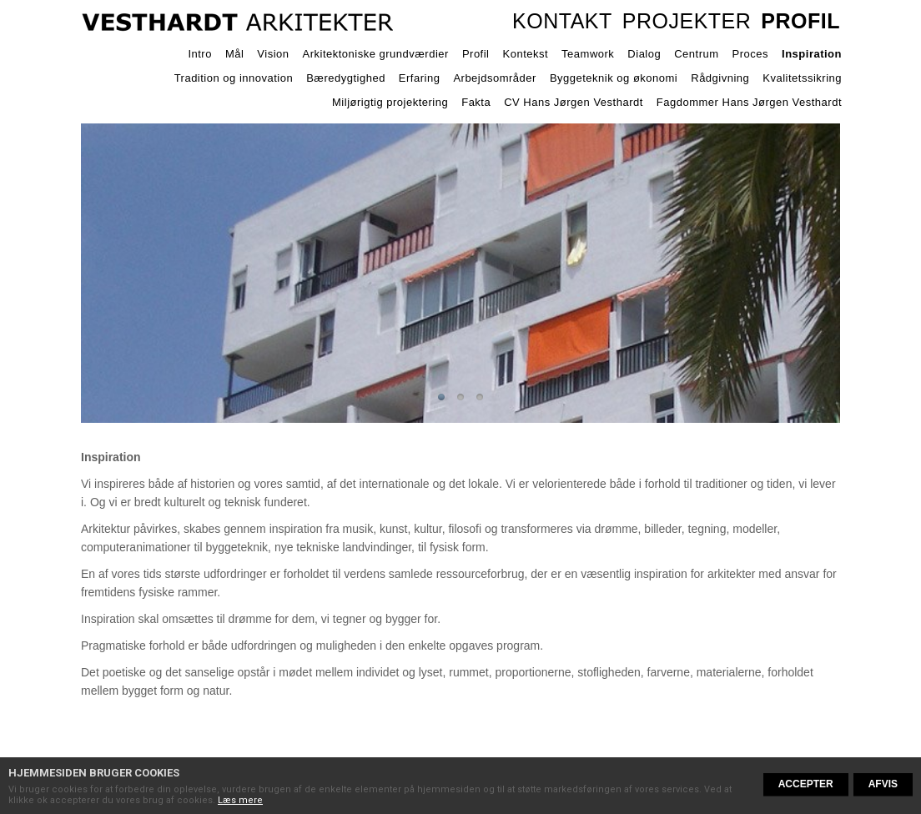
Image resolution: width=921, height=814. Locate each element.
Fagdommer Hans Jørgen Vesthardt (749, 102)
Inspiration (812, 54)
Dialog (644, 54)
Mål (234, 54)
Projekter (687, 21)
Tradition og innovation (234, 78)
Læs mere (240, 800)
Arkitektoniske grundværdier (376, 54)
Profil (800, 21)
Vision (273, 54)
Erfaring (419, 78)
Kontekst (526, 54)
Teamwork (587, 54)
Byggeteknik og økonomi (613, 78)
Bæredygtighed (345, 78)
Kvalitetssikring (802, 78)
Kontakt (562, 21)
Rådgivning (720, 78)
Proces (750, 54)
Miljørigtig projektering (390, 102)
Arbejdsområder (494, 78)
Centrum (696, 54)
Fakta (476, 102)
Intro (200, 54)
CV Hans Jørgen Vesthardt (573, 102)
